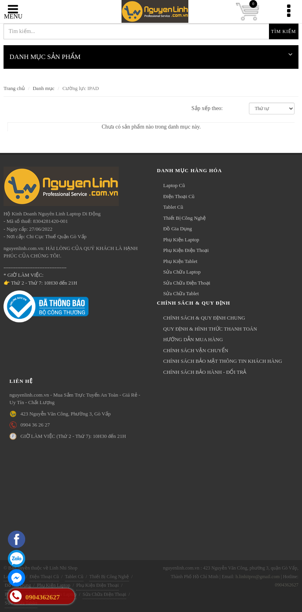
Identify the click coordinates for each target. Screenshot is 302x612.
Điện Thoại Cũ (179, 196)
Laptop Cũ (174, 185)
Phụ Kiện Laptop (181, 240)
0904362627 (286, 585)
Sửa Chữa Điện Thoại (186, 283)
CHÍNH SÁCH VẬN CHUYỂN (195, 350)
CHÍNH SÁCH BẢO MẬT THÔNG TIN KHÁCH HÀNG (222, 361)
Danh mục (43, 88)
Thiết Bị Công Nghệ (184, 218)
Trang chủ (14, 88)
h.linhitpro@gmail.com (258, 576)
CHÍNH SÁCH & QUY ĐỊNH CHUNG (204, 318)
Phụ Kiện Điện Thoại (186, 250)
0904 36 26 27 (35, 425)
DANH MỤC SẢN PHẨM (151, 54)
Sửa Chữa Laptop (182, 272)
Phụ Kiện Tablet (180, 261)
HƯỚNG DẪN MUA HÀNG (193, 339)
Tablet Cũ (173, 207)
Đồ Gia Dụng (177, 229)
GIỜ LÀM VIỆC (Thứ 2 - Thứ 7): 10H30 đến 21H (73, 436)
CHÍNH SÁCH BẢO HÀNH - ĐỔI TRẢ (204, 372)
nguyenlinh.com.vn (151, 11)
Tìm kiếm (283, 31)
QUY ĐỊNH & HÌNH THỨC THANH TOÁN (210, 329)
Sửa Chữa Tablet (181, 293)
